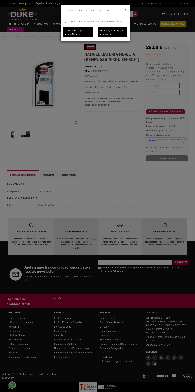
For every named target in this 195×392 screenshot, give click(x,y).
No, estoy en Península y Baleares (112, 32)
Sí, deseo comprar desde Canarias (74, 32)
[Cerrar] (126, 10)
